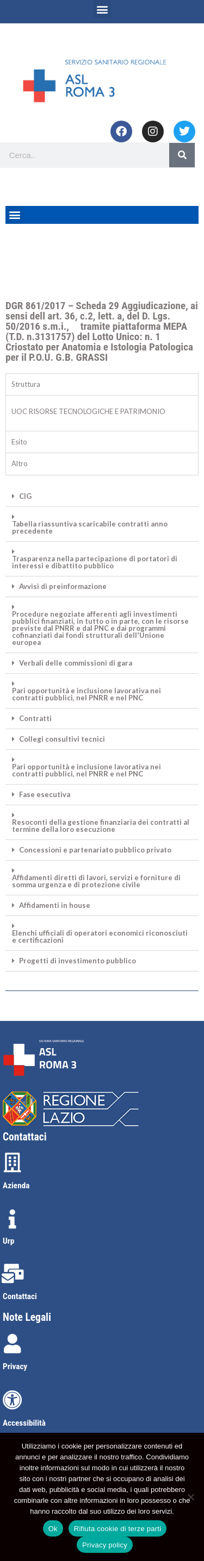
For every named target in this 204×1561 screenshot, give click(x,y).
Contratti (35, 718)
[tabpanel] (102, 413)
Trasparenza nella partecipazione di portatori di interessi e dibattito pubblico (94, 562)
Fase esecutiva (44, 794)
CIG (25, 496)
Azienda (16, 1185)
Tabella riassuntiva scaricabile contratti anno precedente (90, 528)
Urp (8, 1241)
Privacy (15, 1366)
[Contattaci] (12, 1273)
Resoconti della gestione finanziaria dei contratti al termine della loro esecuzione (100, 826)
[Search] (182, 155)
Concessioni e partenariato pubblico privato (95, 850)
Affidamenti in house (54, 905)
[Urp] (12, 1219)
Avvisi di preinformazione (63, 586)
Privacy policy (104, 1545)
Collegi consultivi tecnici (62, 739)
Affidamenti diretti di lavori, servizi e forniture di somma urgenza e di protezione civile (96, 881)
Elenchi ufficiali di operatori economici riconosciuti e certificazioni (100, 937)
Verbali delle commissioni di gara (75, 663)
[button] (102, 9)
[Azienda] (12, 1163)
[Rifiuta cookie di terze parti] (190, 1496)
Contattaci (20, 1296)
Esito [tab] (19, 441)
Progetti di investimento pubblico (77, 960)
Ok (53, 1529)
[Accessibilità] (12, 1400)
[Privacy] (12, 1343)
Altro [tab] (19, 463)
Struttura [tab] (25, 384)
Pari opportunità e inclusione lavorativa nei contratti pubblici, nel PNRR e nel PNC (86, 694)
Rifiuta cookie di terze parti (117, 1529)
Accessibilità (24, 1423)
